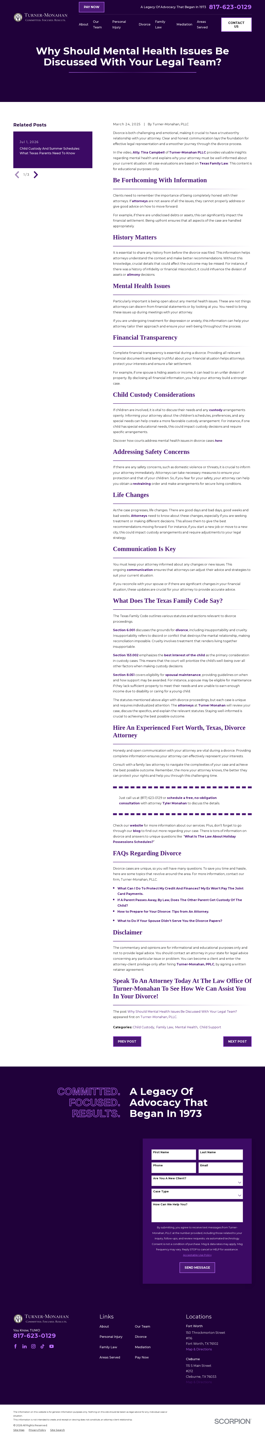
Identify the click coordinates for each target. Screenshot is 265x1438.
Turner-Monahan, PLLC (158, 1017)
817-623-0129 (230, 7)
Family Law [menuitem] (160, 24)
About (104, 1326)
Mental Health (186, 1027)
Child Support (210, 1027)
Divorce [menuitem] (144, 24)
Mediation (143, 1347)
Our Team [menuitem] (97, 24)
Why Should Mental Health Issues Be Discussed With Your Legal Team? (182, 1011)
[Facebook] (15, 1346)
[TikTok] (42, 1346)
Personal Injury (111, 1337)
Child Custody (143, 1027)
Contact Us (236, 24)
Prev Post (127, 1041)
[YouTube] (51, 1346)
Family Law (164, 1027)
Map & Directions (199, 1382)
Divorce (141, 1337)
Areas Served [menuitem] (202, 24)
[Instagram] (33, 1346)
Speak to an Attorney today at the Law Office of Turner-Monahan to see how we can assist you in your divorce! (182, 988)
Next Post (237, 1041)
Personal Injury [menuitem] (119, 24)
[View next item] (36, 174)
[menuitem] (18, 1430)
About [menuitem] (83, 24)
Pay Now (91, 7)
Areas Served (110, 1357)
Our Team (142, 1326)
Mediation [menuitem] (184, 24)
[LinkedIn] (24, 1346)
